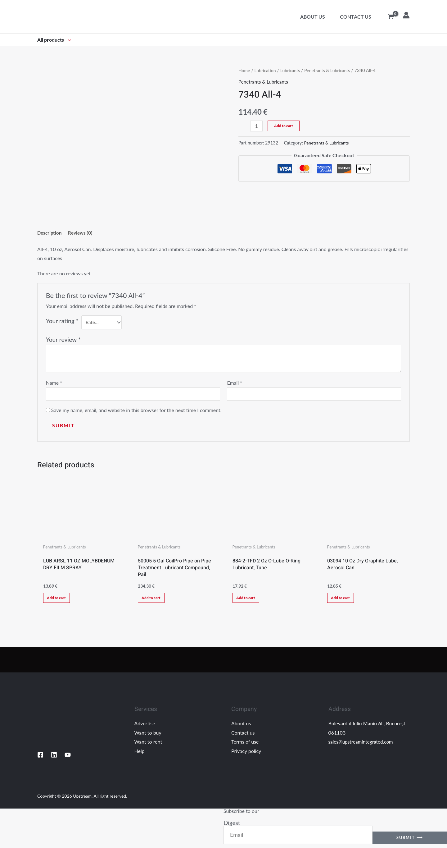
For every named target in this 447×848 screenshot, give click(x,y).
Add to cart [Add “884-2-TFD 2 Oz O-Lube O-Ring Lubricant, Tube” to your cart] (248, 600)
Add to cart (284, 125)
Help (139, 755)
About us (312, 17)
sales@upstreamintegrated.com (362, 746)
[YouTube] (68, 759)
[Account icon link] (406, 15)
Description (50, 233)
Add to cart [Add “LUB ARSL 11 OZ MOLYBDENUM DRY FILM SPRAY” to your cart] (59, 600)
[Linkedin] (54, 759)
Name (54, 383)
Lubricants (292, 70)
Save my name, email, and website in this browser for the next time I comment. (136, 412)
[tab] (50, 233)
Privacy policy (246, 755)
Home (244, 70)
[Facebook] (40, 759)
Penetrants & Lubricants (331, 70)
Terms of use (245, 746)
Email (234, 383)
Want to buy (147, 737)
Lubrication (266, 70)
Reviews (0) (82, 233)
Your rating (62, 321)
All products (54, 40)
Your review (63, 340)
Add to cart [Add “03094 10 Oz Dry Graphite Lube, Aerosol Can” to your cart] (343, 600)
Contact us (355, 17)
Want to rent (148, 746)
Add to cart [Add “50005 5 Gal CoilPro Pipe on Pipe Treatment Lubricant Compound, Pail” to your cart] (153, 600)
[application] (68, 40)
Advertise (144, 728)
